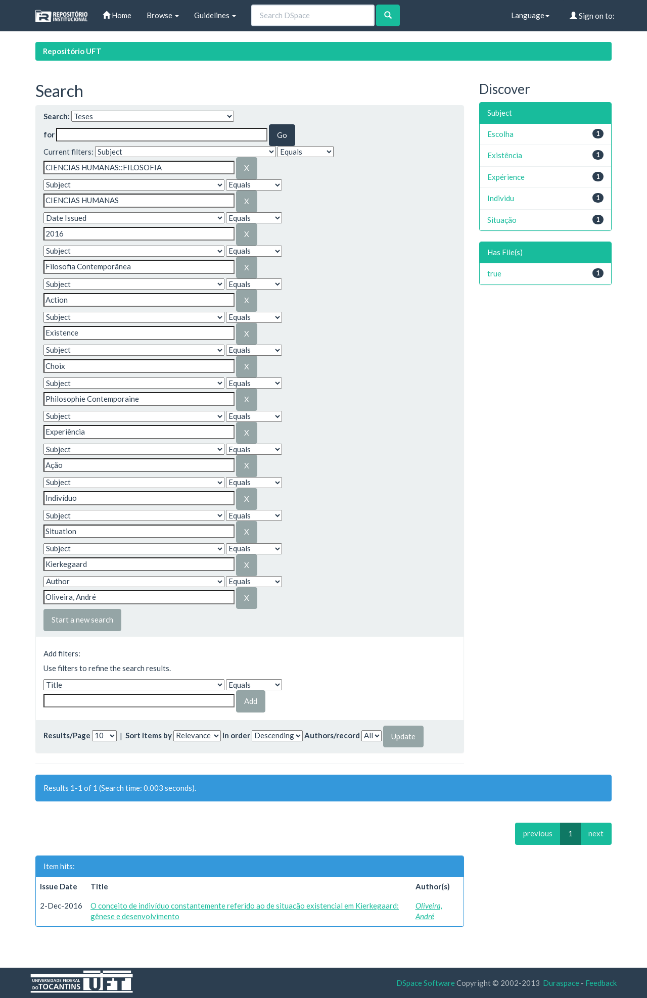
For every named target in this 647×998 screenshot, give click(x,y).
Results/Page (66, 735)
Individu (500, 198)
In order (236, 735)
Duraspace (561, 982)
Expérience (506, 176)
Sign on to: (592, 15)
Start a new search (82, 619)
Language (530, 15)
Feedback (601, 982)
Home (117, 15)
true (494, 273)
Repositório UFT (72, 51)
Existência (504, 155)
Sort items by (148, 735)
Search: (56, 116)
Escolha (500, 133)
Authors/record (332, 735)
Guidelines (215, 15)
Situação (502, 219)
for (49, 134)
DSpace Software (425, 982)
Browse (163, 15)
